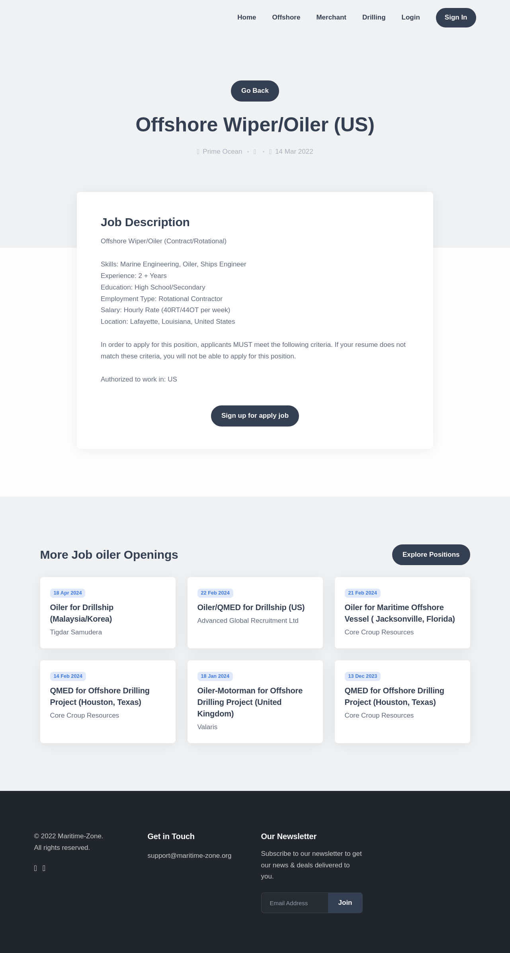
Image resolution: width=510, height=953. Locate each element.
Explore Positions (431, 554)
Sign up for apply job (255, 415)
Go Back (255, 90)
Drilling (374, 17)
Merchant (331, 17)
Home (246, 17)
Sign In (456, 17)
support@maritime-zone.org (190, 855)
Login (411, 17)
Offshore (286, 17)
